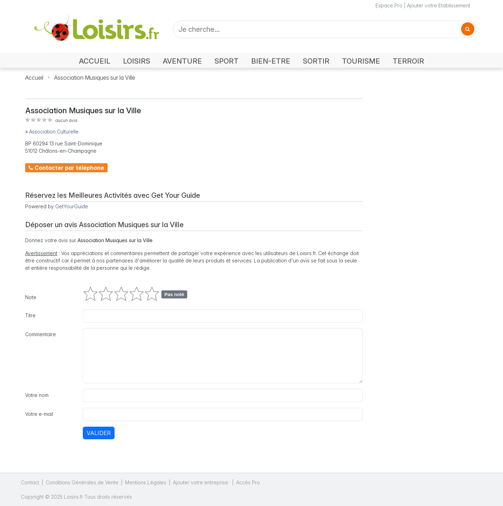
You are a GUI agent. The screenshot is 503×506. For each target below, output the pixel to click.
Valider (99, 432)
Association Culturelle (54, 132)
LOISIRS (136, 61)
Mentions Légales (145, 482)
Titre (30, 315)
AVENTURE (182, 61)
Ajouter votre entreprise (201, 482)
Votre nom (37, 395)
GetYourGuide (71, 206)
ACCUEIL (94, 61)
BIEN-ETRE (270, 61)
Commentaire (40, 334)
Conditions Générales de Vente (82, 482)
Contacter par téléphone (66, 167)
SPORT (226, 61)
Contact (30, 482)
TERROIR (408, 61)
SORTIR (316, 61)
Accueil (34, 77)
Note (30, 297)
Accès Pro (248, 482)
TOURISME (361, 61)
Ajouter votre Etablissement (438, 5)
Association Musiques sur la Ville (94, 77)
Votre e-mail (39, 414)
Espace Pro (389, 5)
